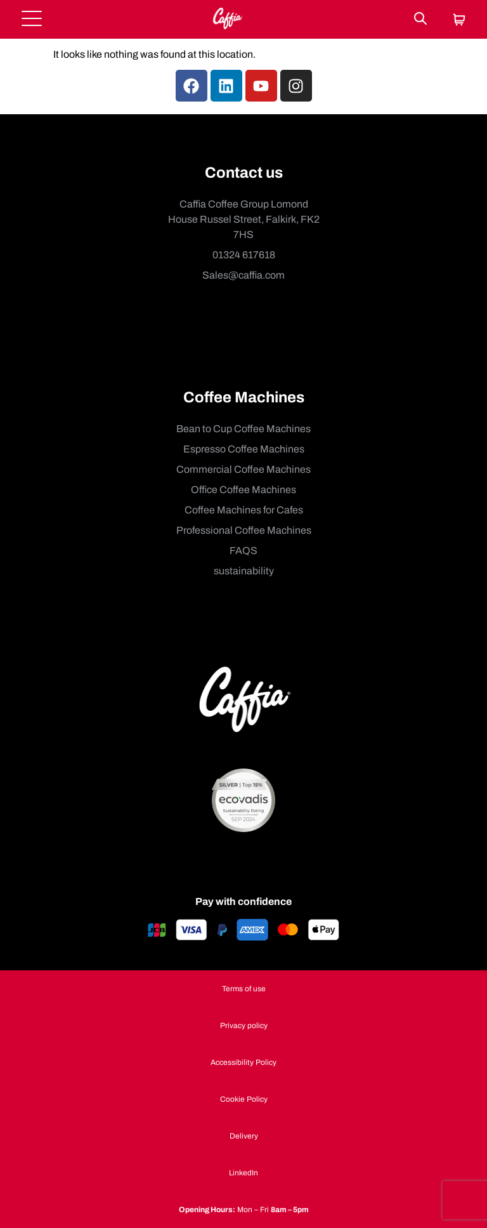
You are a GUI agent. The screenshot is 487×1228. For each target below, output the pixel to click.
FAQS (243, 550)
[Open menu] (31, 19)
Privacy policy (244, 1025)
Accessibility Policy (243, 1062)
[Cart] (459, 21)
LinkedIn (243, 1172)
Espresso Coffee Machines (243, 449)
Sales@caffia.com (243, 275)
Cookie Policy (244, 1099)
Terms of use (244, 988)
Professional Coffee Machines (243, 530)
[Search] (420, 19)
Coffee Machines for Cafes (244, 510)
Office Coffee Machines (243, 489)
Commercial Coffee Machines (243, 469)
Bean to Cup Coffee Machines (243, 428)
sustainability (244, 570)
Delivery (244, 1136)
